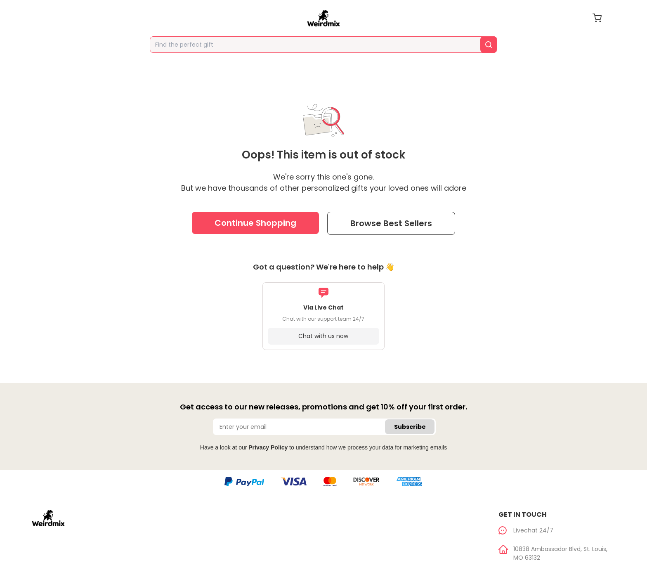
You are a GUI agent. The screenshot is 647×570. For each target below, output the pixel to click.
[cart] (597, 17)
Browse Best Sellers (391, 223)
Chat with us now (323, 336)
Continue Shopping (255, 223)
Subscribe (410, 427)
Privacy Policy (268, 447)
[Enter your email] (324, 427)
